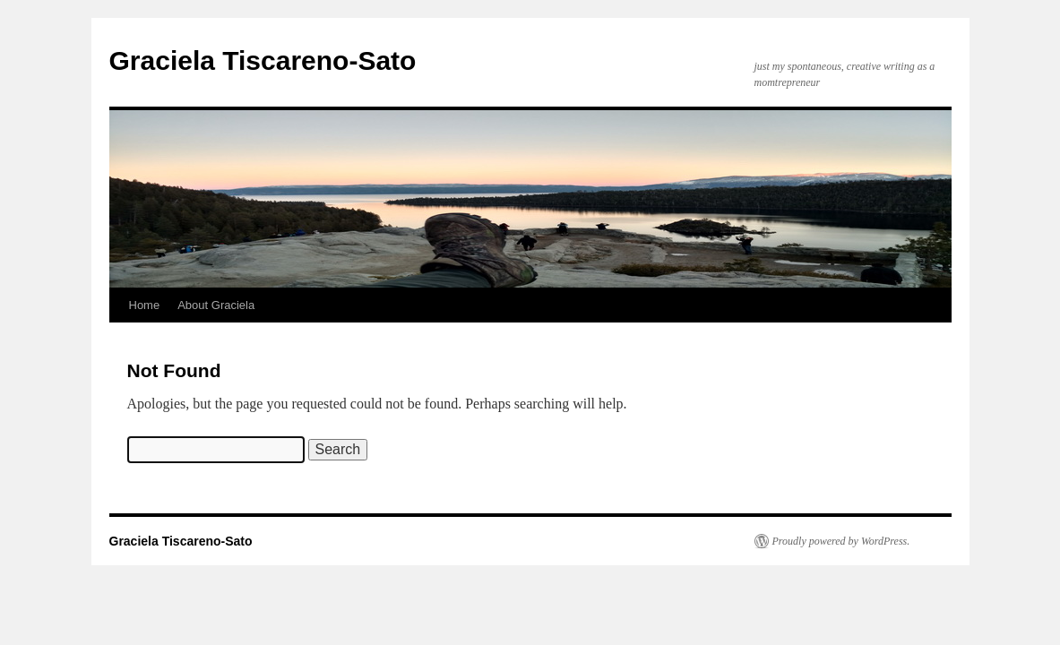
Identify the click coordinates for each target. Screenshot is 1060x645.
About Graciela (215, 305)
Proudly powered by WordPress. (841, 541)
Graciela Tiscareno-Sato (263, 60)
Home (144, 305)
